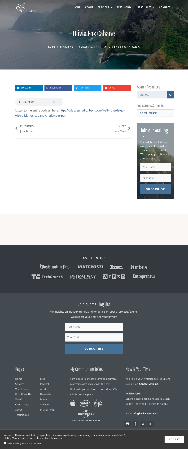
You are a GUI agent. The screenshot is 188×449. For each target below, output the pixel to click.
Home (77, 7)
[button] (29, 88)
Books (43, 399)
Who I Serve (22, 389)
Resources (146, 7)
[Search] (170, 94)
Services (105, 7)
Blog (42, 379)
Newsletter (46, 394)
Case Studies (22, 405)
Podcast (44, 384)
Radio (136, 47)
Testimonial (125, 7)
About (89, 7)
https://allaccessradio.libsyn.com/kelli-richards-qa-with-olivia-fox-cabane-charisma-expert (70, 113)
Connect (165, 7)
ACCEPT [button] (174, 439)
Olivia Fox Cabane (117, 47)
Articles (44, 389)
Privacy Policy (47, 410)
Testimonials (22, 415)
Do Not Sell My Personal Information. (24, 443)
